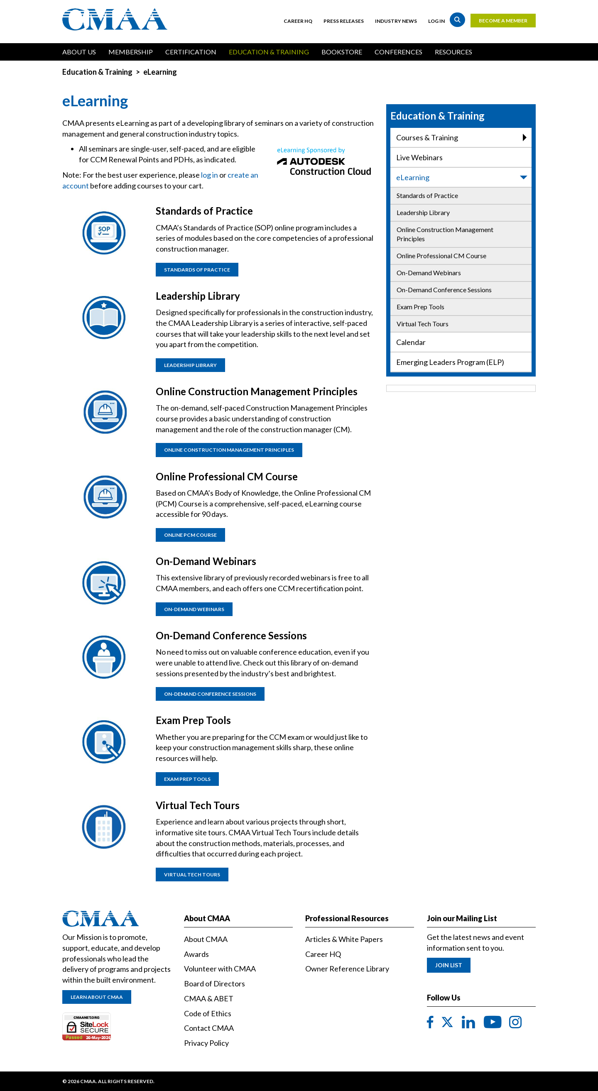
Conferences (398, 52)
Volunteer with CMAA (220, 968)
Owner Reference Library (347, 968)
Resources (453, 52)
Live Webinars (419, 157)
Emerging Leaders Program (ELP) (450, 362)
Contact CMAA (209, 1027)
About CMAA (206, 939)
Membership (130, 52)
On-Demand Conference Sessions (444, 290)
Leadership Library (423, 212)
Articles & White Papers (344, 939)
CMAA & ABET (208, 998)
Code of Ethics (207, 1013)
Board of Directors (214, 983)
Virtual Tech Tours (422, 324)
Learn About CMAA (97, 997)
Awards (196, 954)
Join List (448, 965)
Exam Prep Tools (420, 307)
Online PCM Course (190, 535)
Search (457, 19)
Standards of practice (197, 270)
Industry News (396, 21)
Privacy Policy (206, 1042)
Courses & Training (461, 137)
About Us (79, 52)
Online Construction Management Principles (445, 234)
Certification (190, 52)
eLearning (462, 177)
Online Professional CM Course (441, 255)
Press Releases (344, 21)
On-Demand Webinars (429, 272)
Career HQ (298, 21)
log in (209, 174)
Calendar (411, 342)
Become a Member (503, 20)
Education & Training (269, 52)
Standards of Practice (427, 195)
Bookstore (341, 52)
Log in (436, 21)
